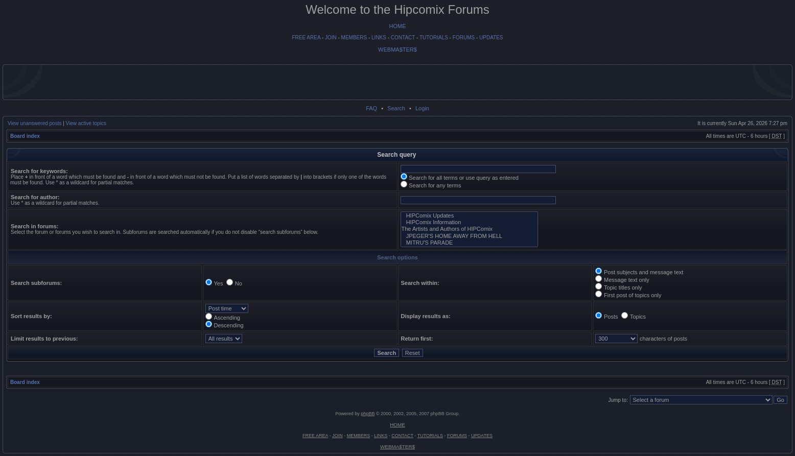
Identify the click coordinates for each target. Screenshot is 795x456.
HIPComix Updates (469, 215)
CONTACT (403, 37)
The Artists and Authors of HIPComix (469, 229)
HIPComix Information (469, 222)
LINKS (378, 37)
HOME (397, 26)
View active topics (86, 123)
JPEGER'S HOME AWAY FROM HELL (469, 236)
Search (396, 108)
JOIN (331, 37)
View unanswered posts (34, 123)
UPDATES (491, 37)
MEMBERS (354, 37)
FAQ (371, 108)
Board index (25, 136)
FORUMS (464, 37)
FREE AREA (306, 37)
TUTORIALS (433, 37)
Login (422, 108)
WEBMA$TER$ (397, 49)
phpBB (368, 413)
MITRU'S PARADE (469, 242)
